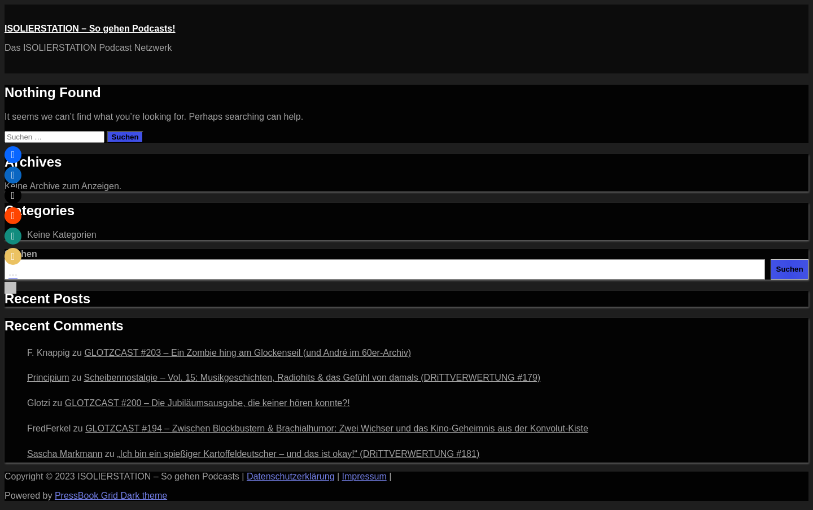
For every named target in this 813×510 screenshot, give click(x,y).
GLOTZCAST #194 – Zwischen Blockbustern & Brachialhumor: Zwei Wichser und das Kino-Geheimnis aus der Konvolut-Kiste (336, 428)
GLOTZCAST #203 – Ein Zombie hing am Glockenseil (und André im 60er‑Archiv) (247, 353)
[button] (13, 154)
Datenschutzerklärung (291, 476)
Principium (48, 377)
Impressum (364, 476)
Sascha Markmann (64, 454)
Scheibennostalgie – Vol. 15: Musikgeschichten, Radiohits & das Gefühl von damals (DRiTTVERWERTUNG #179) (312, 377)
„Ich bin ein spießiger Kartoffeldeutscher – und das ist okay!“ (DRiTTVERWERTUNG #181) (298, 454)
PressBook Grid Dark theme (111, 495)
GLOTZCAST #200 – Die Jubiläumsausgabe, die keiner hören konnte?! (207, 403)
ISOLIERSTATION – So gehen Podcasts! (90, 28)
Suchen (789, 269)
